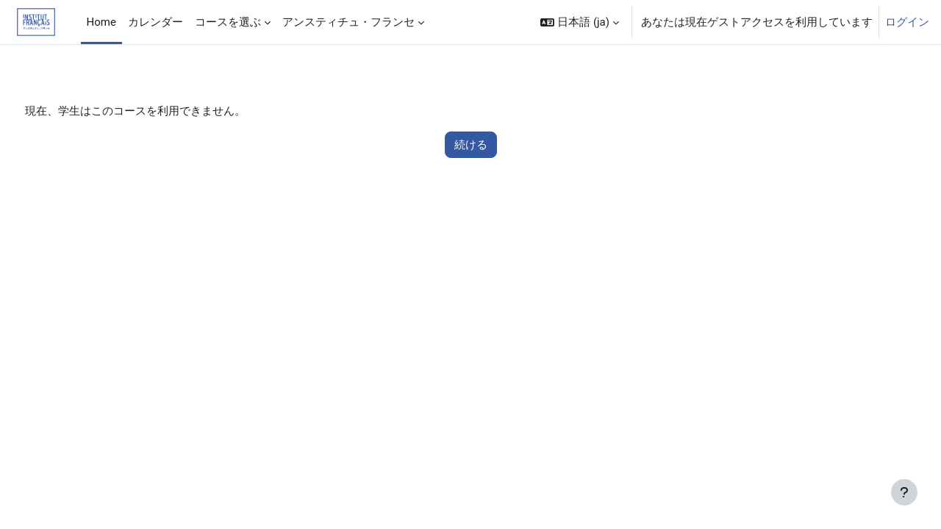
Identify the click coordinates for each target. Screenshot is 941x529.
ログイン (907, 22)
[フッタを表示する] (904, 492)
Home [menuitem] (101, 22)
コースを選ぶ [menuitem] (228, 22)
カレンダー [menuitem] (155, 22)
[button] (580, 22)
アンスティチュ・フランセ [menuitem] (348, 22)
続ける (470, 145)
